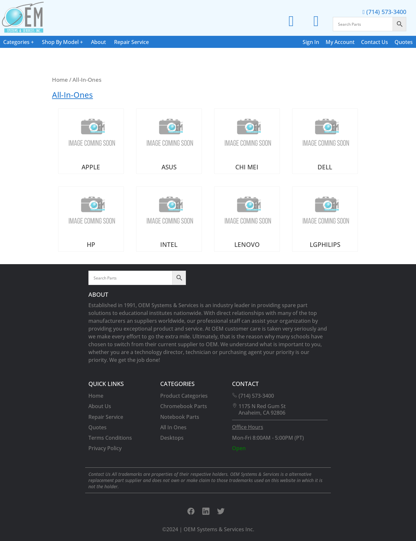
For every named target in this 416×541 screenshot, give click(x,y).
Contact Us (374, 42)
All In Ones (173, 427)
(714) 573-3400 (384, 12)
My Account (340, 42)
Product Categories (184, 395)
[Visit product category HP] (91, 219)
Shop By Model (60, 42)
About (98, 42)
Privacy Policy (105, 448)
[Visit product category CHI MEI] (247, 141)
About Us (99, 406)
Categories (16, 42)
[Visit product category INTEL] (169, 219)
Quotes (404, 42)
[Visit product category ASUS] (169, 141)
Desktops (172, 437)
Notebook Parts (179, 416)
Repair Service (131, 42)
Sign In (311, 42)
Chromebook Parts (183, 406)
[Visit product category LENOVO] (247, 219)
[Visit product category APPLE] (91, 141)
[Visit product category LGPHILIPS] (325, 219)
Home (60, 79)
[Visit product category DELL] (325, 141)
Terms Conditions (110, 437)
